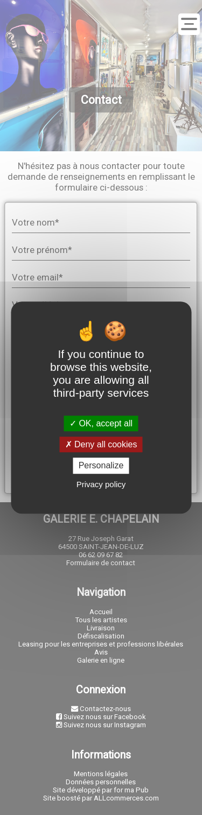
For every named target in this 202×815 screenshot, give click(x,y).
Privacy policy (101, 484)
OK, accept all (101, 423)
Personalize (101, 465)
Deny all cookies (101, 444)
